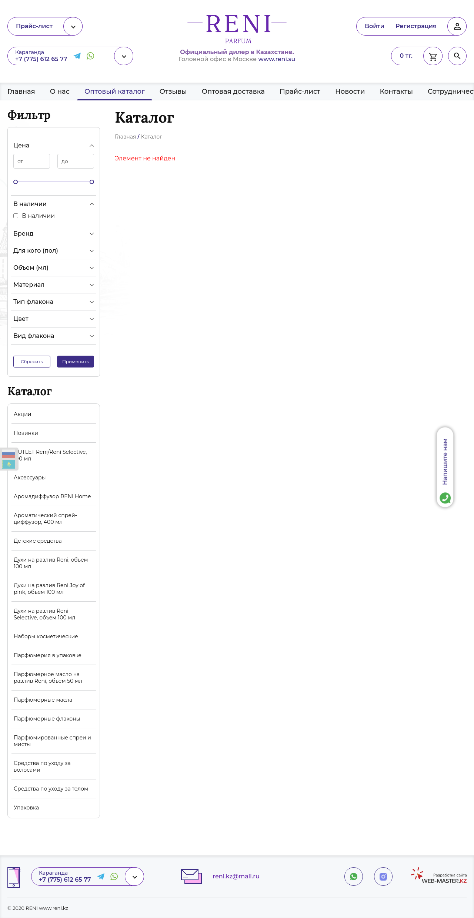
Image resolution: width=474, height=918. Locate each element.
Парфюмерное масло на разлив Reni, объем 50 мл (48, 677)
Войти (374, 26)
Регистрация (416, 26)
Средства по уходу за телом (51, 788)
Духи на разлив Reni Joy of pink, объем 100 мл (49, 588)
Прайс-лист (300, 91)
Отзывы (173, 91)
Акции (22, 414)
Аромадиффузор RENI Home (52, 496)
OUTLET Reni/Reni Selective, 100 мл (50, 455)
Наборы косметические (46, 636)
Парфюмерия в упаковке (47, 655)
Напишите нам (445, 462)
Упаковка (26, 807)
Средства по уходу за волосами (42, 766)
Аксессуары (30, 477)
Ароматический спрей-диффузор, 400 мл (45, 518)
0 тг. (406, 55)
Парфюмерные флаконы (47, 718)
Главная (21, 91)
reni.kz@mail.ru (236, 876)
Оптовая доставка (233, 91)
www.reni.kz (53, 908)
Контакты (396, 91)
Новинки (26, 433)
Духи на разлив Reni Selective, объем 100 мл (44, 614)
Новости (350, 91)
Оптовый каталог (114, 91)
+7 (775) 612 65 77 (41, 59)
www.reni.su (276, 59)
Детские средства (38, 541)
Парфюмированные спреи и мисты (52, 741)
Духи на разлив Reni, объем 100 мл (51, 563)
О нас (60, 91)
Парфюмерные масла (43, 699)
